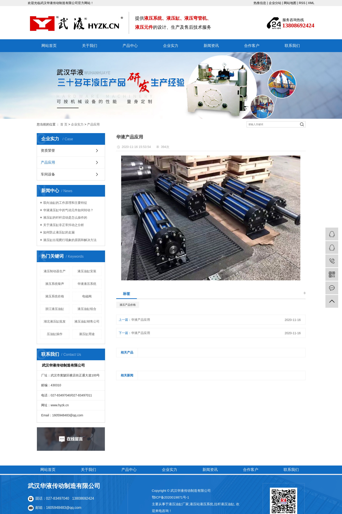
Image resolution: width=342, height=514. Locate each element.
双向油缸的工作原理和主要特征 (65, 202)
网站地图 (290, 3)
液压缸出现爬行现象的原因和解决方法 (70, 240)
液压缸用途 (87, 334)
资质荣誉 (48, 150)
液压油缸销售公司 (86, 321)
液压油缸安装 (86, 271)
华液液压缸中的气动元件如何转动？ (68, 210)
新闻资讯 (211, 46)
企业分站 (275, 3)
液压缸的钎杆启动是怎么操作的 (65, 217)
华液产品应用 (140, 319)
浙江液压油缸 (54, 309)
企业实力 (170, 46)
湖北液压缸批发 (55, 321)
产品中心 (130, 46)
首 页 (63, 124)
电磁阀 (87, 296)
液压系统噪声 (54, 284)
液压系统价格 (54, 296)
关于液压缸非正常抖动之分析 (63, 225)
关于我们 (89, 46)
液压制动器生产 (55, 271)
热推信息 (260, 3)
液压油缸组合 (86, 309)
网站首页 (49, 46)
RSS (302, 3)
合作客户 (251, 46)
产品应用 (93, 124)
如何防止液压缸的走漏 (59, 232)
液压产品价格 (128, 304)
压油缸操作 (54, 334)
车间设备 (48, 174)
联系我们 (292, 46)
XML (311, 3)
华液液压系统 (86, 284)
